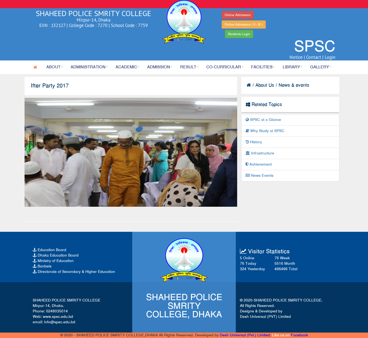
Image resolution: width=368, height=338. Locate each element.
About (53, 67)
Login (330, 57)
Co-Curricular (223, 67)
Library (291, 67)
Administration (88, 67)
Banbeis (42, 266)
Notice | (297, 57)
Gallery (319, 67)
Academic (126, 67)
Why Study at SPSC (265, 131)
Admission (158, 67)
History (254, 142)
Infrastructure (260, 153)
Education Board (49, 250)
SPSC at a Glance (263, 119)
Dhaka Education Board (56, 255)
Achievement (259, 164)
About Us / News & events (282, 85)
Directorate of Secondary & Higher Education (74, 271)
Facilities (262, 67)
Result (188, 67)
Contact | (315, 57)
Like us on (290, 335)
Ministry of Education (53, 260)
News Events (259, 175)
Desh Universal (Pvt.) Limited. (245, 335)
